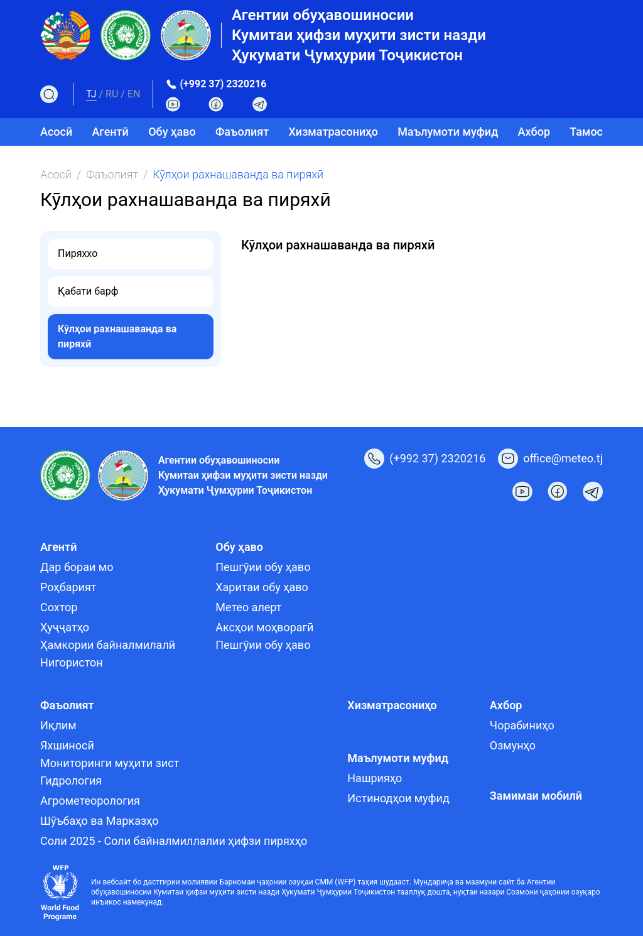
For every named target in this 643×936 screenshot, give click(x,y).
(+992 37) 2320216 (223, 84)
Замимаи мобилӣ (536, 795)
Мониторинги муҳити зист (109, 763)
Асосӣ (56, 131)
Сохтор (58, 607)
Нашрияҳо (374, 778)
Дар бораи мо (77, 567)
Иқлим (58, 725)
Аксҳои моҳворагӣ (264, 627)
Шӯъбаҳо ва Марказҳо (99, 820)
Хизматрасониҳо (333, 131)
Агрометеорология (90, 800)
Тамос (586, 131)
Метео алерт (248, 607)
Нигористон (71, 662)
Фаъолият (112, 174)
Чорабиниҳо (522, 725)
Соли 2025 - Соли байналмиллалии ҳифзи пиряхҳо (173, 840)
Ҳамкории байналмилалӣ (107, 644)
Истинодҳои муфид (398, 798)
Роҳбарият (68, 587)
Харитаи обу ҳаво (261, 587)
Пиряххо (77, 253)
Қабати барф (88, 291)
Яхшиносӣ (67, 745)
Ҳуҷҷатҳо (64, 627)
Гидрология (71, 780)
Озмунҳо (513, 745)
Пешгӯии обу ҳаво (262, 567)
